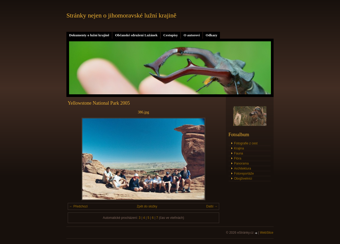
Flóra (237, 158)
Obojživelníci (243, 178)
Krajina (239, 148)
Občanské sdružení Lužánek (136, 35)
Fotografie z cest (246, 143)
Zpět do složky (147, 206)
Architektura (242, 168)
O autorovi (192, 35)
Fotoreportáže (244, 173)
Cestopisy (170, 35)
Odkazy (211, 35)
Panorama (241, 163)
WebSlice (266, 232)
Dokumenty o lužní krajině (89, 35)
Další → (212, 206)
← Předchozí (78, 206)
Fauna (238, 153)
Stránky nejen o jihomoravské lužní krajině (121, 15)
